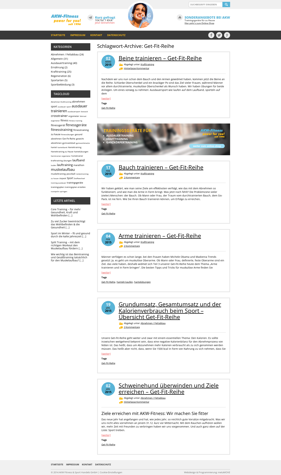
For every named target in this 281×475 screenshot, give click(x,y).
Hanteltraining (74, 147)
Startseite (58, 35)
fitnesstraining (62, 129)
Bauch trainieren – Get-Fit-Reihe (161, 167)
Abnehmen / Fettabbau (65, 54)
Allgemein (57, 58)
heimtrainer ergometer (61, 156)
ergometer (73, 116)
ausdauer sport (64, 106)
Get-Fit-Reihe (68, 138)
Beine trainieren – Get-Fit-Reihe (160, 58)
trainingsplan (57, 187)
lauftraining (65, 165)
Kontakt (96, 35)
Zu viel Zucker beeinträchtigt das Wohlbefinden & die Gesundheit (68, 224)
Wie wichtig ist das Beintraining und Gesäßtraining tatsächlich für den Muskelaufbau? (70, 257)
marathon (78, 165)
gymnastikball (68, 143)
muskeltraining (58, 173)
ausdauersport (74, 111)
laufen (53, 165)
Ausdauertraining (61, 63)
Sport (70, 178)
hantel (54, 147)
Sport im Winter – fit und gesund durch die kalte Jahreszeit (70, 235)
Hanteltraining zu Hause (62, 151)
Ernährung (57, 67)
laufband (78, 160)
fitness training (75, 120)
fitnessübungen (67, 134)
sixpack (62, 178)
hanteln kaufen (125, 282)
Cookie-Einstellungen (111, 472)
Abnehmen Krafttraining (61, 102)
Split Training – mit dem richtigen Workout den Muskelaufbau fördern (65, 245)
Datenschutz (116, 35)
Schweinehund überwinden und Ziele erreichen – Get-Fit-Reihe (169, 388)
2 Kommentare (132, 177)
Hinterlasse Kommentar (136, 68)
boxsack (84, 111)
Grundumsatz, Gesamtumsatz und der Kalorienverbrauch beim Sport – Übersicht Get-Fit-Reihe (170, 310)
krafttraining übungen (61, 160)
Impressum (77, 35)
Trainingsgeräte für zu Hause (200, 22)
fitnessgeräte (76, 125)
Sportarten (57, 80)
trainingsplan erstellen (75, 187)
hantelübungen (81, 151)
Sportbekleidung (61, 84)
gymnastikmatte (83, 143)
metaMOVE (224, 472)
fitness (64, 120)
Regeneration (59, 76)
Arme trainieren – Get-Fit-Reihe (160, 235)
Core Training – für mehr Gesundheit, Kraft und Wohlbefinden (66, 212)
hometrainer (77, 156)
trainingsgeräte (75, 182)
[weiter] (106, 98)
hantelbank (62, 147)
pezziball (70, 173)
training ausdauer (58, 183)
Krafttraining (58, 71)
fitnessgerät (58, 125)
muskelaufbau (63, 169)
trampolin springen (59, 191)
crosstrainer (59, 116)
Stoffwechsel (79, 178)
